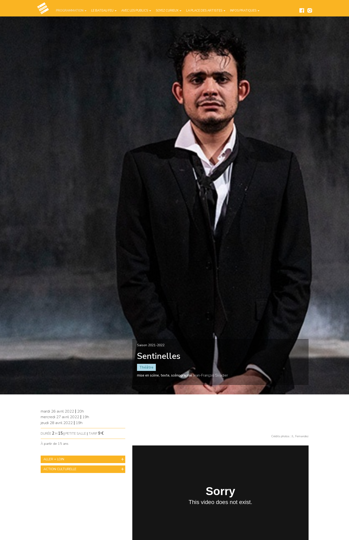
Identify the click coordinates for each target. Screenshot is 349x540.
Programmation (71, 10)
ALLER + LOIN (53, 459)
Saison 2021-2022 (151, 345)
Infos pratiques (244, 10)
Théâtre (146, 367)
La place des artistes (205, 10)
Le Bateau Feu (104, 10)
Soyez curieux (168, 10)
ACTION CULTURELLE (59, 469)
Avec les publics (136, 10)
